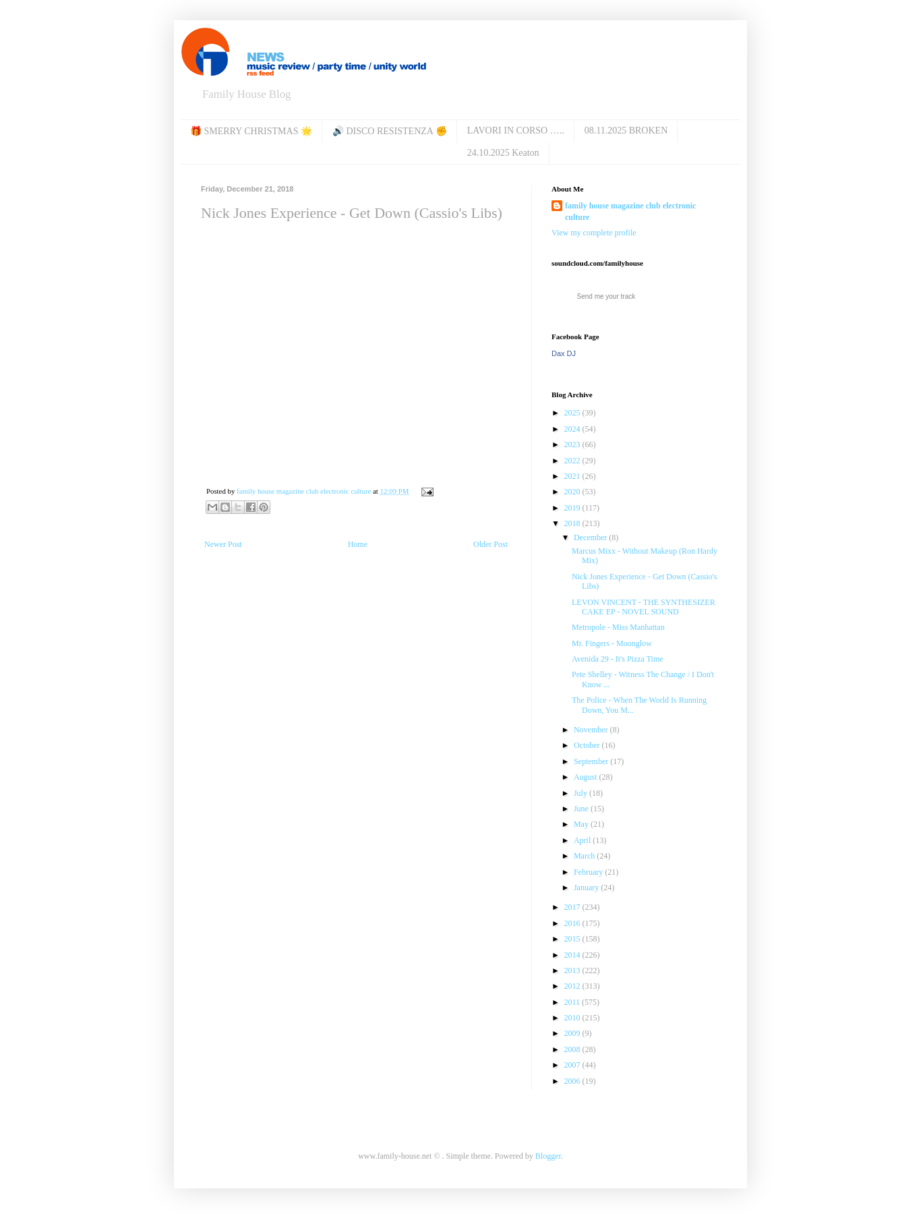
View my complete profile (594, 232)
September (592, 761)
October (588, 745)
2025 (573, 412)
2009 (573, 1033)
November (592, 729)
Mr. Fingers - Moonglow (612, 643)
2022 (573, 460)
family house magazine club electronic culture (630, 211)
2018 (573, 523)
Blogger (548, 1156)
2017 (573, 907)
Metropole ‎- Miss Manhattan (618, 627)
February (589, 872)
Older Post (490, 544)
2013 (573, 970)
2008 (573, 1049)
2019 (573, 508)
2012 (573, 986)
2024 (573, 429)
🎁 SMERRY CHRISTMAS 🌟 (251, 131)
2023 (573, 444)
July (581, 793)
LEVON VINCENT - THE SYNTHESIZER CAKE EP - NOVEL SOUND (643, 607)
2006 (573, 1081)
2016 (573, 923)
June (582, 808)
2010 (573, 1017)
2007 (573, 1065)
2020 (573, 491)
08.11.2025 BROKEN (626, 130)
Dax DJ (564, 353)
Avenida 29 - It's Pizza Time (617, 659)
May (582, 824)
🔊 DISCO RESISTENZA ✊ (389, 131)
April (583, 840)
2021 (573, 476)
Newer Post (223, 544)
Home (357, 544)
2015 (573, 939)
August (586, 777)
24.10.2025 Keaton (503, 153)
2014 (573, 955)
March (585, 856)
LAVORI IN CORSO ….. (515, 130)
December (591, 537)
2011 (573, 1002)
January (587, 887)
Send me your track (606, 296)
